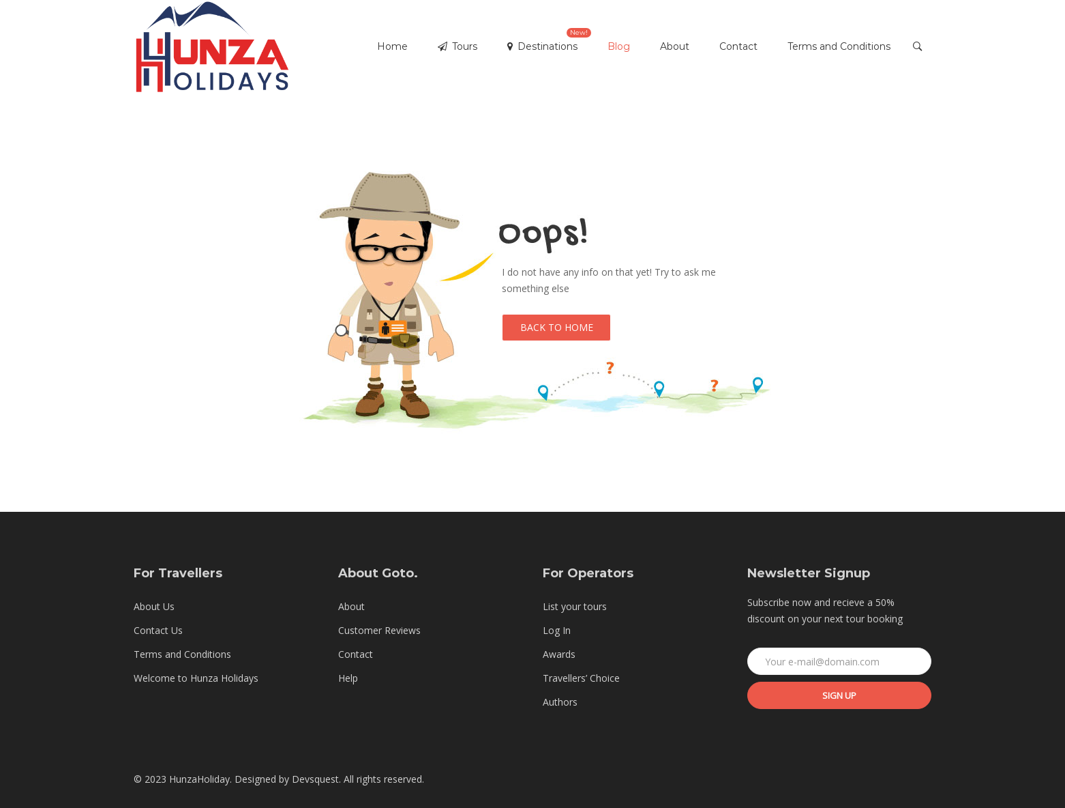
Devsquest (315, 779)
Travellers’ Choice (581, 678)
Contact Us (158, 630)
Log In (557, 630)
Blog (619, 46)
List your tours (575, 606)
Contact (738, 46)
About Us (154, 606)
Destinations (549, 40)
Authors (560, 701)
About (674, 46)
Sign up (839, 695)
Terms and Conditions (838, 46)
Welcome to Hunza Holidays (196, 678)
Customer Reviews (379, 630)
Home (392, 46)
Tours (457, 46)
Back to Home (556, 327)
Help (348, 678)
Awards (559, 654)
